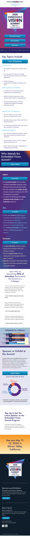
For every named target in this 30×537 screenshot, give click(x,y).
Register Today (15, 4)
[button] (6, 498)
